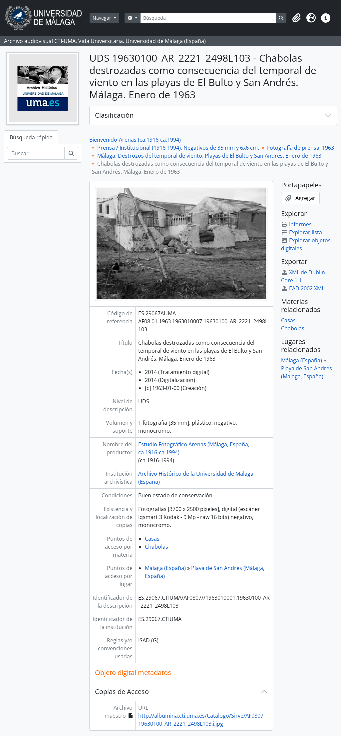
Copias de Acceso (122, 691)
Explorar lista (301, 232)
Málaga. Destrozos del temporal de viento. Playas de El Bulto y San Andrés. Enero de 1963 (209, 155)
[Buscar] (36, 153)
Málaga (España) (165, 568)
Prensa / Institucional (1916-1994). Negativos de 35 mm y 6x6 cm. (178, 147)
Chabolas (156, 546)
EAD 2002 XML (302, 288)
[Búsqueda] (208, 18)
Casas (152, 538)
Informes (296, 224)
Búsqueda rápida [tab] (31, 137)
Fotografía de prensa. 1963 (300, 147)
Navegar (103, 18)
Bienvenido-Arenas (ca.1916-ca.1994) (135, 139)
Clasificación (114, 115)
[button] (296, 18)
